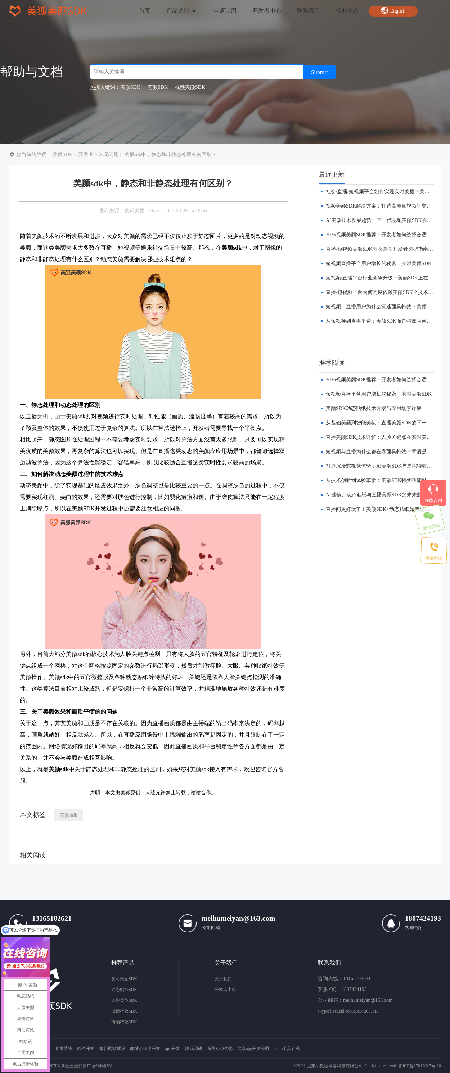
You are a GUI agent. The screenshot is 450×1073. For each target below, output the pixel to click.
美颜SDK (63, 154)
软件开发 (85, 1048)
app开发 (172, 1048)
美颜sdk (68, 815)
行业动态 (347, 11)
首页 (144, 11)
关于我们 (223, 978)
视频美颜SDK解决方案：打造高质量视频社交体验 (381, 206)
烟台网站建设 (112, 1048)
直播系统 (63, 1048)
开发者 (85, 154)
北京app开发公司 (253, 1048)
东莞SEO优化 (220, 1048)
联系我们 (308, 11)
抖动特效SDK (124, 1021)
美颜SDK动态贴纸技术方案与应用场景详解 (374, 408)
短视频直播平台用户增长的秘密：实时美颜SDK (379, 263)
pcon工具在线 (287, 1048)
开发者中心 (266, 11)
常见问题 (109, 154)
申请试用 (225, 11)
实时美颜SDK (124, 978)
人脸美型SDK (124, 1000)
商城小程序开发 (145, 1048)
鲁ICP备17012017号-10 (419, 1065)
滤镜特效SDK (124, 1011)
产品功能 (181, 11)
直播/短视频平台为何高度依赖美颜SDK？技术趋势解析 (387, 292)
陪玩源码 (193, 1048)
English (393, 10)
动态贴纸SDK (124, 989)
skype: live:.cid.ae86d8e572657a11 (348, 1011)
